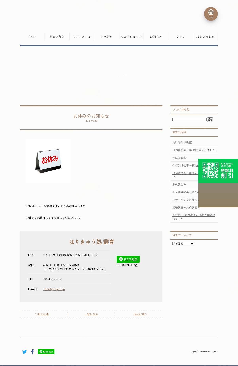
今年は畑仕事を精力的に (187, 165)
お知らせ (156, 36)
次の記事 (139, 314)
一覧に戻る (91, 314)
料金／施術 (57, 36)
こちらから (218, 195)
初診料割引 (218, 171)
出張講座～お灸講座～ (186, 207)
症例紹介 (107, 36)
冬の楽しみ (179, 184)
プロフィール (82, 36)
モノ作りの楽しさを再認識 (189, 192)
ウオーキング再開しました (189, 199)
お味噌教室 (179, 157)
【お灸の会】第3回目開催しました (193, 150)
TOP (32, 36)
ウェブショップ (131, 36)
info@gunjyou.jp (54, 289)
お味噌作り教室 (182, 142)
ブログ (180, 36)
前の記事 (43, 314)
